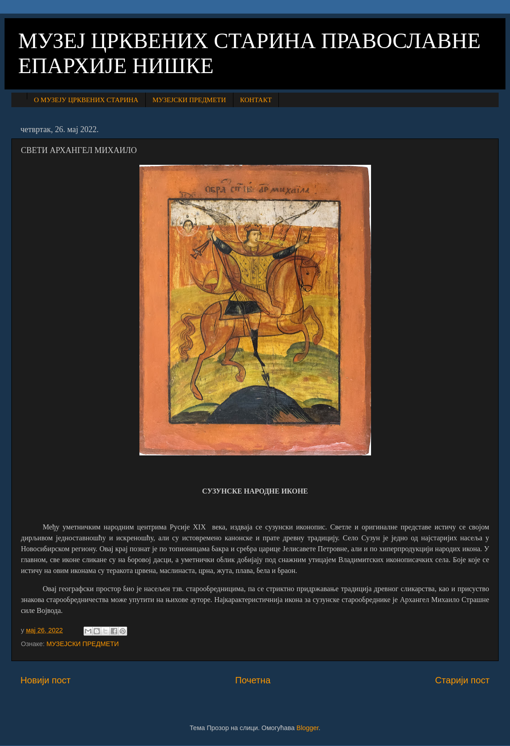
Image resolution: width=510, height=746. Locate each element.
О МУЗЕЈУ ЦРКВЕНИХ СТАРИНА (86, 100)
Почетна (253, 680)
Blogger (308, 727)
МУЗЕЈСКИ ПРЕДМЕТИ (189, 100)
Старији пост (462, 680)
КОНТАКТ (256, 100)
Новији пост (45, 680)
